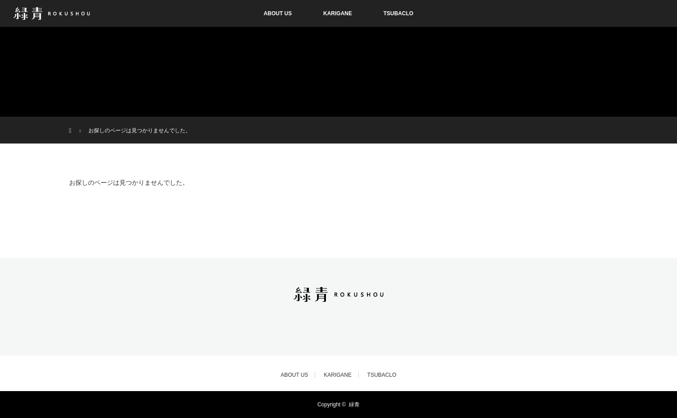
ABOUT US (278, 13)
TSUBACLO (398, 13)
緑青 (354, 404)
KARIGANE (337, 13)
